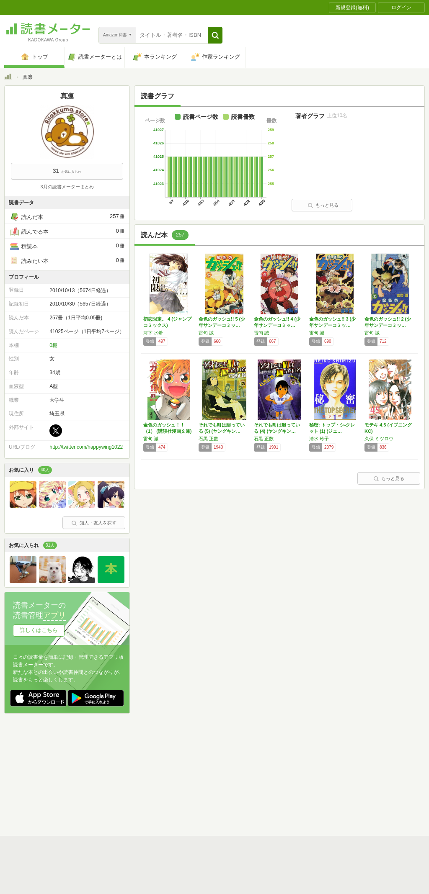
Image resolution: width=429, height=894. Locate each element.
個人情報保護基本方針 (164, 773)
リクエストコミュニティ (264, 786)
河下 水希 (153, 332)
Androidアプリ (122, 799)
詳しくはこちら (39, 630)
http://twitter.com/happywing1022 (86, 447)
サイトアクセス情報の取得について (342, 773)
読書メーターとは (126, 760)
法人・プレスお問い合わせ (193, 786)
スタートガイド (176, 760)
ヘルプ (113, 786)
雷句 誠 (206, 332)
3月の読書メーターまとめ (66, 186)
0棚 (53, 345)
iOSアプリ (163, 799)
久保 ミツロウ (378, 438)
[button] (215, 35)
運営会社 (116, 773)
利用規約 (218, 760)
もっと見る (323, 205)
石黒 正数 (208, 438)
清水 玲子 (319, 438)
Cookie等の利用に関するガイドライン (246, 773)
